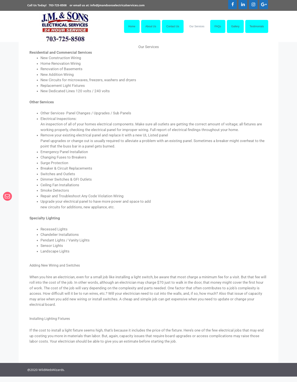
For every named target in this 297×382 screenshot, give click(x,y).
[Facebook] (232, 4)
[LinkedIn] (243, 4)
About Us (150, 26)
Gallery (235, 26)
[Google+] (263, 4)
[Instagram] (253, 4)
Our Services (196, 26)
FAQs (218, 26)
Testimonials (257, 26)
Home (131, 26)
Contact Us (172, 26)
